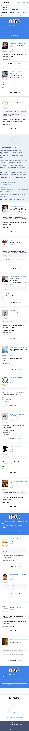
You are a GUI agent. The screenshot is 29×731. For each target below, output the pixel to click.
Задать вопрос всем (17, 35)
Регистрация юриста (14, 712)
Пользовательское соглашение (14, 726)
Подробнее (12, 51)
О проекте (14, 703)
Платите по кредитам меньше (14, 714)
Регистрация (24, 2)
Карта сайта (14, 707)
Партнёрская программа (14, 710)
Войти (18, 2)
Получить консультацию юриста (14, 717)
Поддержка (14, 705)
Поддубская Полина (5, 184)
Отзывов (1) (4, 546)
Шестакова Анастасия (6, 186)
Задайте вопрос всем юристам (8, 198)
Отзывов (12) (5, 385)
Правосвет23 (3, 187)
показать (19, 63)
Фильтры (5, 15)
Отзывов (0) (4, 51)
